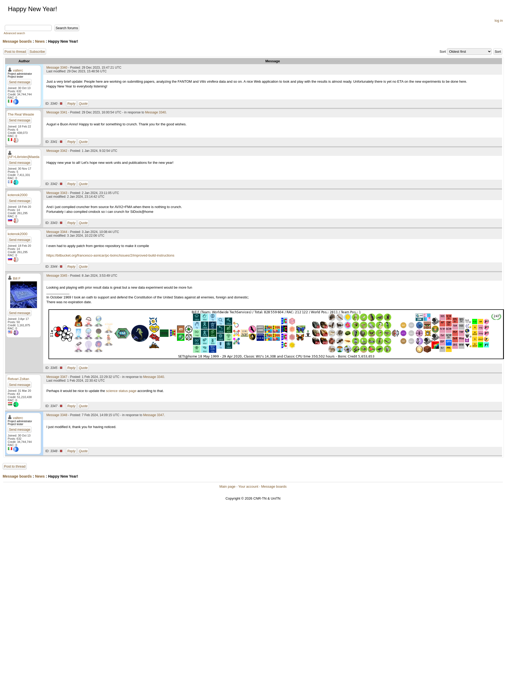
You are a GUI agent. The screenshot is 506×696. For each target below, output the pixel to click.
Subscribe (37, 52)
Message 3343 (56, 193)
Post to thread (15, 52)
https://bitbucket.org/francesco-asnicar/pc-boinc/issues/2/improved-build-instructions (110, 255)
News (40, 41)
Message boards (17, 41)
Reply (71, 103)
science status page (121, 391)
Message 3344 (56, 232)
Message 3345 (56, 275)
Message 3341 (56, 112)
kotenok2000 (17, 195)
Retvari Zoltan (18, 379)
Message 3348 (56, 415)
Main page (227, 486)
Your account (248, 486)
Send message (19, 82)
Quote (83, 103)
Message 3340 (56, 67)
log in (499, 21)
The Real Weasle (21, 114)
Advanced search (14, 33)
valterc (18, 70)
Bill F (17, 278)
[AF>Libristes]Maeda (23, 157)
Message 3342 (56, 151)
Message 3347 (56, 377)
